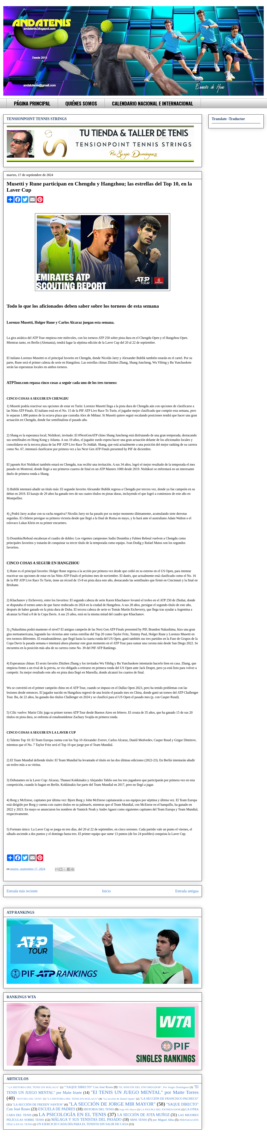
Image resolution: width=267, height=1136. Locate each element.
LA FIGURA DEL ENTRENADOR (160, 1109)
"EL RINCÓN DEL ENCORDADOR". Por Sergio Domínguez (153, 1087)
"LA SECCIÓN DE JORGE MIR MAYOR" (112, 1104)
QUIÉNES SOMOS (81, 103)
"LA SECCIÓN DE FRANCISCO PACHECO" (169, 1098)
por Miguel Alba (163, 1119)
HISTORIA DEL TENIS (98, 1109)
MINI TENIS (138, 1119)
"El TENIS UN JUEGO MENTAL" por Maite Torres (145, 1092)
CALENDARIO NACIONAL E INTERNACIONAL (152, 103)
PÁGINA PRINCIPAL (32, 103)
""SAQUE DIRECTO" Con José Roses (88, 1087)
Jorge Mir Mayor (127, 1109)
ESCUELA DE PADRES (56, 1109)
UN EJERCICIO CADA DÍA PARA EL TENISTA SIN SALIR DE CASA (82, 1124)
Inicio (106, 891)
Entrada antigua (187, 891)
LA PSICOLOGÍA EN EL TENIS (72, 1114)
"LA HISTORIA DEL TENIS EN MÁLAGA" (72, 1098)
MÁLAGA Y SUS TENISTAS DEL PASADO (86, 1119)
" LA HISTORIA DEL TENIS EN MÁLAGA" (33, 1087)
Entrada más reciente (22, 891)
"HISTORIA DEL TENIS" (29, 1098)
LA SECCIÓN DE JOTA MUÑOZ (143, 1115)
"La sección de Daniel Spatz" (119, 1098)
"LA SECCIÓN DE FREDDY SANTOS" (38, 1104)
